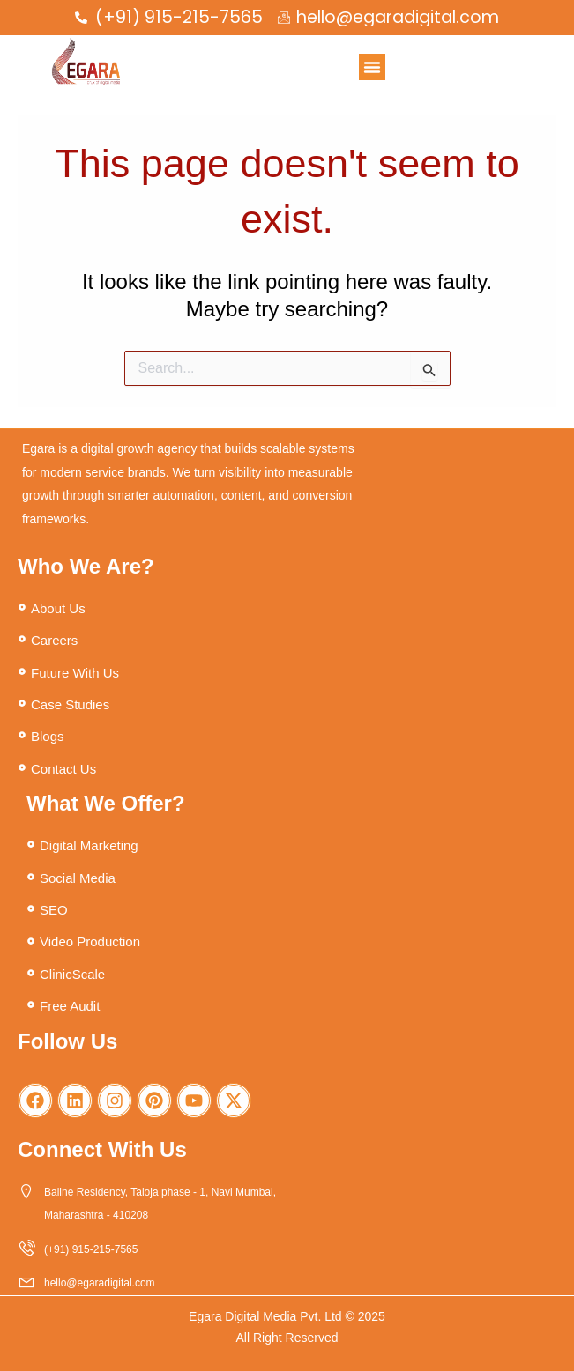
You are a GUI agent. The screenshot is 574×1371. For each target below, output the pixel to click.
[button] (372, 67)
